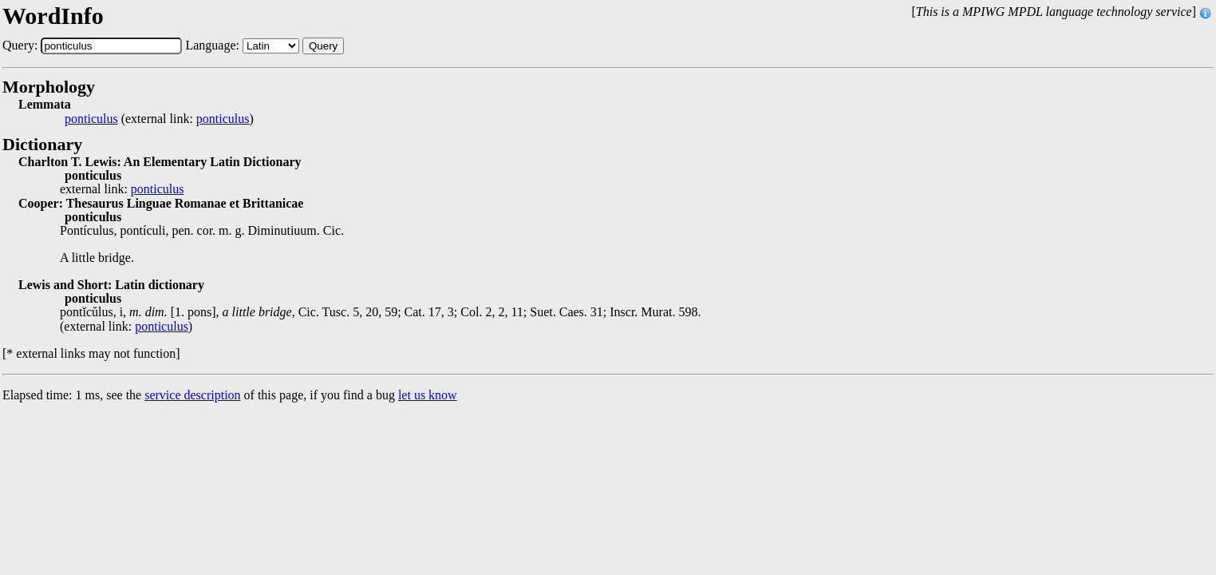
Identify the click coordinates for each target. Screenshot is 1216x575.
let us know (427, 395)
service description (192, 395)
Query (323, 46)
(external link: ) (159, 119)
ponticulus (91, 119)
